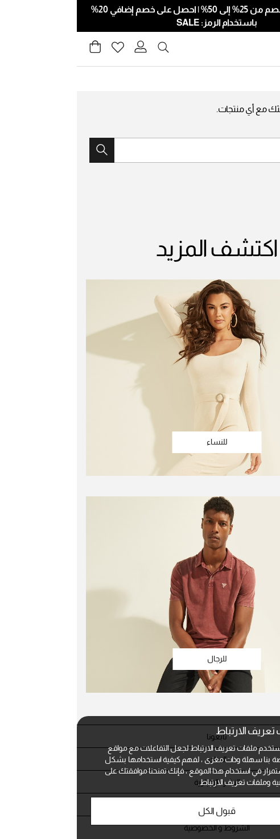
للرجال (140, 658)
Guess (254, 78)
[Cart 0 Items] (18, 50)
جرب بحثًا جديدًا (244, 128)
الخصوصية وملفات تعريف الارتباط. (174, 782)
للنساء (140, 441)
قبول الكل (140, 811)
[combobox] (140, 150)
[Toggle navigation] (264, 49)
